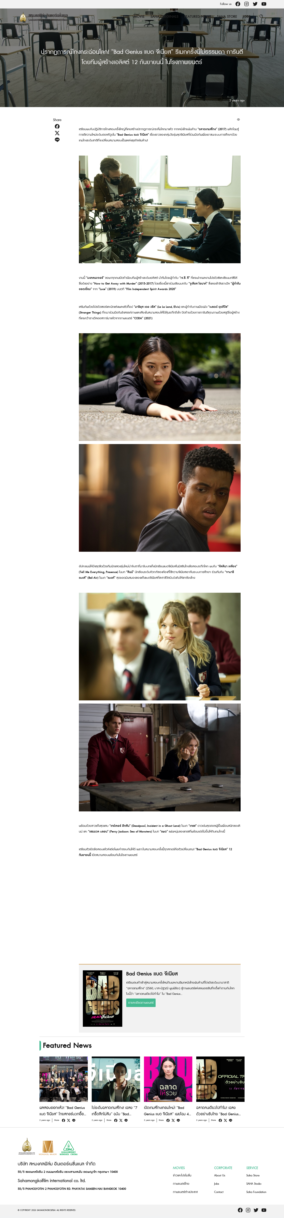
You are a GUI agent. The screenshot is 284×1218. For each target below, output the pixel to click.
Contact (218, 1192)
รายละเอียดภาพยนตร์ (141, 1003)
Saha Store (227, 17)
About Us (219, 1175)
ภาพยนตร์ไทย (181, 1184)
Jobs (246, 17)
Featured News (197, 17)
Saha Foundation (256, 1192)
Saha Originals (164, 17)
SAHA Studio (253, 1184)
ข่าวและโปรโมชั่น (182, 1175)
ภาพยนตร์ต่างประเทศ (185, 1192)
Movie (139, 17)
